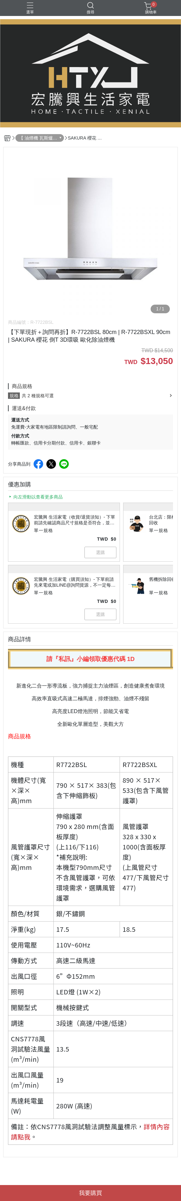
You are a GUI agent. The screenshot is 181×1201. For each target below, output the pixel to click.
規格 (14, 395)
